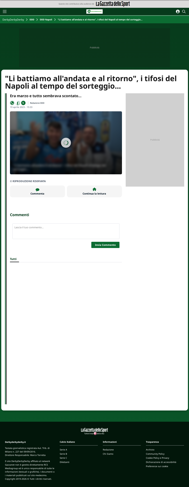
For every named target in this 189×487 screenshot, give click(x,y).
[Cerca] (184, 11)
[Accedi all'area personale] (178, 11)
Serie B (63, 453)
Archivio (150, 449)
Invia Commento (105, 245)
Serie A (63, 449)
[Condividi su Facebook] (18, 103)
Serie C (63, 457)
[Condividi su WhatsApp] (12, 103)
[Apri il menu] (4, 11)
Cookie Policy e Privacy (157, 457)
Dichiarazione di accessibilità (161, 462)
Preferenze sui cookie (157, 466)
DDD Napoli (46, 19)
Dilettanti (64, 462)
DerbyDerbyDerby (13, 19)
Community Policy (155, 453)
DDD (32, 19)
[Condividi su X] (23, 103)
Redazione (108, 449)
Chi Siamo (108, 453)
